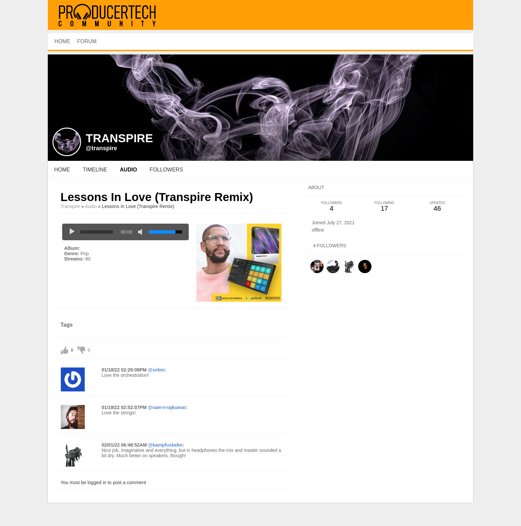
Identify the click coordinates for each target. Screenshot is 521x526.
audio (128, 169)
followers (166, 169)
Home (62, 169)
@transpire (101, 148)
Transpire (70, 206)
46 (437, 206)
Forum (87, 41)
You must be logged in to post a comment (103, 482)
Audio (91, 206)
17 (384, 206)
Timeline (95, 169)
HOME (62, 41)
